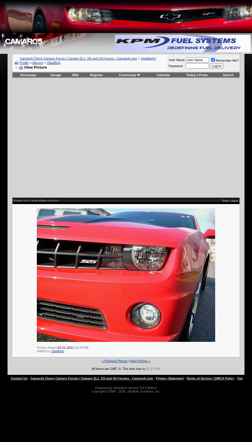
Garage (55, 75)
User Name (176, 60)
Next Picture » (140, 361)
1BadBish (53, 63)
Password (175, 66)
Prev (225, 201)
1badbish (57, 351)
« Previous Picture (115, 361)
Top (240, 378)
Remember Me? (225, 60)
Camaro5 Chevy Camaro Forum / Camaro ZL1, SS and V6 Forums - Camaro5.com (78, 58)
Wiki (75, 75)
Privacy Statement (170, 378)
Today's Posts (197, 75)
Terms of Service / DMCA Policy (210, 378)
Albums (37, 63)
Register (96, 75)
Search (228, 75)
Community (130, 75)
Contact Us (19, 378)
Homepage (28, 75)
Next (234, 201)
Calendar (163, 75)
